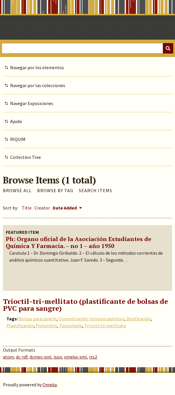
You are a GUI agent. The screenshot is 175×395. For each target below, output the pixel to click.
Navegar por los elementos (37, 67)
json (58, 357)
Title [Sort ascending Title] (27, 208)
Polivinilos (46, 325)
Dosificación (138, 318)
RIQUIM (17, 139)
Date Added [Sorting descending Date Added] (65, 208)
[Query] (87, 48)
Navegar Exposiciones (31, 103)
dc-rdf (22, 357)
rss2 (93, 357)
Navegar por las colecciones (37, 85)
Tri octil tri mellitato (105, 325)
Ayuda (16, 121)
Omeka (50, 384)
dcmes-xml (41, 357)
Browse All (17, 190)
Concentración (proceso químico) (91, 318)
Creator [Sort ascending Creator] (42, 208)
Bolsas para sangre (37, 318)
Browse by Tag (55, 190)
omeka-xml (75, 357)
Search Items (95, 190)
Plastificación (20, 325)
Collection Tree (25, 157)
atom (8, 357)
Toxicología (70, 325)
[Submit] (168, 48)
